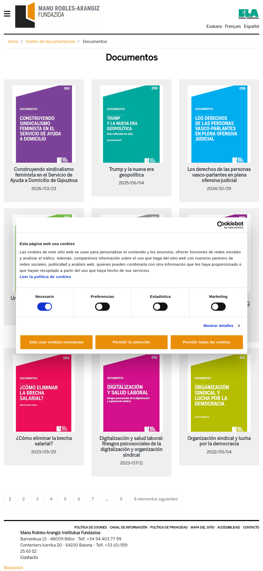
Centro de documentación (50, 41)
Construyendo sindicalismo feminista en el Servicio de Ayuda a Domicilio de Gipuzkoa (43, 175)
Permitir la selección (131, 342)
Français (233, 26)
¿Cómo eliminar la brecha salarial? (44, 441)
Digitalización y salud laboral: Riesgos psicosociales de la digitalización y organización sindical (131, 447)
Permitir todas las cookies (207, 342)
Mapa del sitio (202, 527)
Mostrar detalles (218, 325)
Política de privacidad (169, 527)
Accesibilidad (228, 527)
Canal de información (128, 527)
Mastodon (13, 567)
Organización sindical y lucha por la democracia (219, 441)
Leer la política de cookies (45, 276)
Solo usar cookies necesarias (56, 342)
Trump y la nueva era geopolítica (131, 172)
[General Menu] (8, 15)
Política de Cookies (90, 527)
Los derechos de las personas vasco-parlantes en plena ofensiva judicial (219, 175)
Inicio (13, 41)
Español (251, 26)
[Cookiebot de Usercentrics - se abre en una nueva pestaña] (220, 225)
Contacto (251, 527)
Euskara (214, 26)
